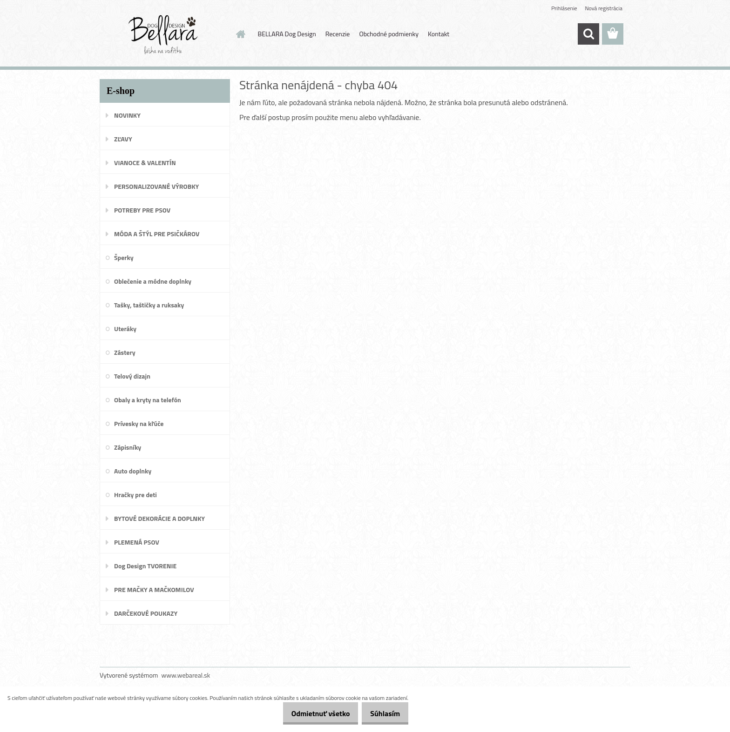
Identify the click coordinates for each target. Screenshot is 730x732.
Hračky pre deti (135, 494)
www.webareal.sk (186, 675)
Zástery (124, 352)
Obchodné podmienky (389, 34)
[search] (588, 34)
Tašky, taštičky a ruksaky (149, 305)
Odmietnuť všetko (310, 713)
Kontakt (438, 34)
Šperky (124, 257)
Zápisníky (127, 447)
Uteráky (125, 328)
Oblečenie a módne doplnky (152, 281)
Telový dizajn (132, 376)
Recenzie (337, 34)
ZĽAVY (123, 139)
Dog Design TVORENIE (145, 566)
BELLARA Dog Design (287, 34)
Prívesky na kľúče (139, 423)
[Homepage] (240, 34)
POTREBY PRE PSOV (142, 210)
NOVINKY (127, 115)
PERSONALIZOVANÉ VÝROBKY (156, 186)
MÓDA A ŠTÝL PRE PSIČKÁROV (156, 234)
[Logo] (164, 34)
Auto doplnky (132, 471)
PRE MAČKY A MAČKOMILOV (154, 589)
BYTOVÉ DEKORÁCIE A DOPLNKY (159, 518)
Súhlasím (382, 713)
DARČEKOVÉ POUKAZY (145, 613)
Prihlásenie (564, 8)
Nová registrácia (603, 8)
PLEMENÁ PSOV (136, 542)
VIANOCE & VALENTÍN (145, 162)
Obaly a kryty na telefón (147, 400)
